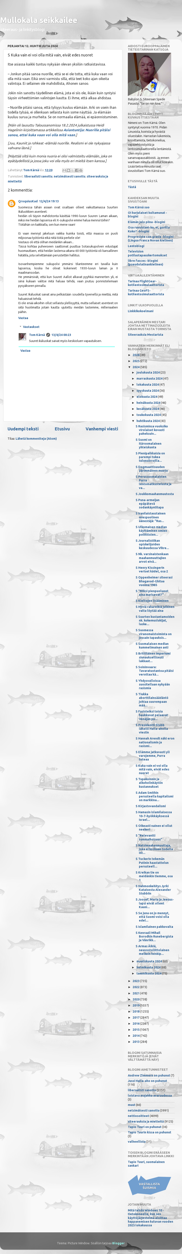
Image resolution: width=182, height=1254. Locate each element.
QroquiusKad (28, 201)
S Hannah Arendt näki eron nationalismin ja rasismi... (155, 742)
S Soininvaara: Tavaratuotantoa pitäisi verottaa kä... (155, 670)
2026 (136, 355)
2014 (136, 1035)
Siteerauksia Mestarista (145, 334)
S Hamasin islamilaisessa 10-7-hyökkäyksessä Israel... (154, 815)
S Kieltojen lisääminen (152, 600)
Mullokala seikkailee (38, 20)
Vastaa (23, 318)
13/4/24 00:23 (61, 335)
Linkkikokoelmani (140, 311)
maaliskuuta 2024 (149, 961)
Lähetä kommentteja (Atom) (36, 438)
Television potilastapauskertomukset (147, 253)
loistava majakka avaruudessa (150, 1095)
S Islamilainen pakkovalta (154, 926)
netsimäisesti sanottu (69, 176)
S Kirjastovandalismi (151, 806)
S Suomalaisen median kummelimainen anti (152, 645)
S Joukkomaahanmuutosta (155, 494)
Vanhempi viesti (102, 428)
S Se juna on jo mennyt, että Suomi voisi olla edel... (152, 916)
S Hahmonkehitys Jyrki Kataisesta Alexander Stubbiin (153, 889)
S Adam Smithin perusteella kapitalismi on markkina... (154, 796)
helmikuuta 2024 (148, 967)
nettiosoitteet (138, 1116)
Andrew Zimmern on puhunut (149, 1075)
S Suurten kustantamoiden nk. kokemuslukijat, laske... (155, 620)
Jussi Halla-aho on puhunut (147, 1081)
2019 (136, 1005)
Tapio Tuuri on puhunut (144, 1127)
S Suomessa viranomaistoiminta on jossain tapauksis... (154, 633)
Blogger (118, 1243)
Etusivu (62, 428)
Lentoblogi (136, 246)
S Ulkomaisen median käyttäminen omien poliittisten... (151, 530)
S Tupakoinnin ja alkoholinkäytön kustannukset (149, 782)
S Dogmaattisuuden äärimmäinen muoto (152, 468)
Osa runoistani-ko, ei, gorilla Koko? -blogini (149, 229)
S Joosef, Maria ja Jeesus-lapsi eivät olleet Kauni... (155, 903)
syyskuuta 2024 (147, 390)
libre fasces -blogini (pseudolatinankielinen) (145, 262)
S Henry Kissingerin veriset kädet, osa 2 (152, 569)
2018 (136, 1011)
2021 (136, 993)
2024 (136, 367)
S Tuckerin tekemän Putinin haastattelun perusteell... (152, 862)
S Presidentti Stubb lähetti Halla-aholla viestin (152, 728)
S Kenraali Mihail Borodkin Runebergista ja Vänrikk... (154, 936)
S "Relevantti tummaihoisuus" (149, 837)
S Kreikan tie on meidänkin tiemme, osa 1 (154, 876)
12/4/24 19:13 (49, 201)
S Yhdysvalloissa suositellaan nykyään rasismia (153, 684)
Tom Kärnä (37, 335)
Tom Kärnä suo (139, 207)
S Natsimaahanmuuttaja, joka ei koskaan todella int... (154, 849)
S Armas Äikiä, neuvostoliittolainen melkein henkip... (152, 949)
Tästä (132, 187)
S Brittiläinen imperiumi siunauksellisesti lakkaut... (153, 657)
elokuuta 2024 (147, 396)
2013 (136, 1041)
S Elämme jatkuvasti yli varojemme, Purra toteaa (153, 755)
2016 (136, 1023)
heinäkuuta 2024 (148, 402)
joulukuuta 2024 (148, 372)
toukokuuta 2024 (148, 415)
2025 (136, 361)
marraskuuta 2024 (149, 378)
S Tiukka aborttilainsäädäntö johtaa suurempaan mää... (152, 699)
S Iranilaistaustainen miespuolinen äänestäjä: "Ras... (151, 517)
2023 (136, 981)
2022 (136, 987)
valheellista (137, 1141)
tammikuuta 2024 (149, 973)
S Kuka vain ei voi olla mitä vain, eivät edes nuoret (152, 769)
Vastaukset (31, 327)
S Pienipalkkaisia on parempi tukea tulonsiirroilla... (150, 457)
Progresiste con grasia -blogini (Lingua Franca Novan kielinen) (151, 238)
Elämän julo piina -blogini (146, 222)
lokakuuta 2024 (147, 384)
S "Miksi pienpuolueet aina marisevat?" (152, 592)
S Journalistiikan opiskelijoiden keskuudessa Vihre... (152, 544)
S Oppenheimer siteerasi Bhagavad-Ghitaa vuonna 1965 (154, 581)
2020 (136, 999)
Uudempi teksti (23, 428)
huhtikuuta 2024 (148, 421)
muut (131, 1105)
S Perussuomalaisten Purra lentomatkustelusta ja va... (153, 482)
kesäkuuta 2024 (148, 409)
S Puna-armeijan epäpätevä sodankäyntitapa (150, 503)
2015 (136, 1029)
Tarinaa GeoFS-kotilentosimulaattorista (146, 292)
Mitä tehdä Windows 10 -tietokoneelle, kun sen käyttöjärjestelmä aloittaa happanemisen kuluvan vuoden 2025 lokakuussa (150, 1218)
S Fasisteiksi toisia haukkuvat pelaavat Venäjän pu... (152, 715)
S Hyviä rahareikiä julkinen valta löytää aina (155, 608)
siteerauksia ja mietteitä (146, 1121)
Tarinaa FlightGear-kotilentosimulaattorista (146, 283)
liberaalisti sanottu (38, 176)
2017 (136, 1017)
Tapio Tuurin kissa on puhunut (149, 1132)
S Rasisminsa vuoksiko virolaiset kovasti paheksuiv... (152, 430)
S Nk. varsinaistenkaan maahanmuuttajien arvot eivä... (152, 557)
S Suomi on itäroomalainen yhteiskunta (148, 443)
